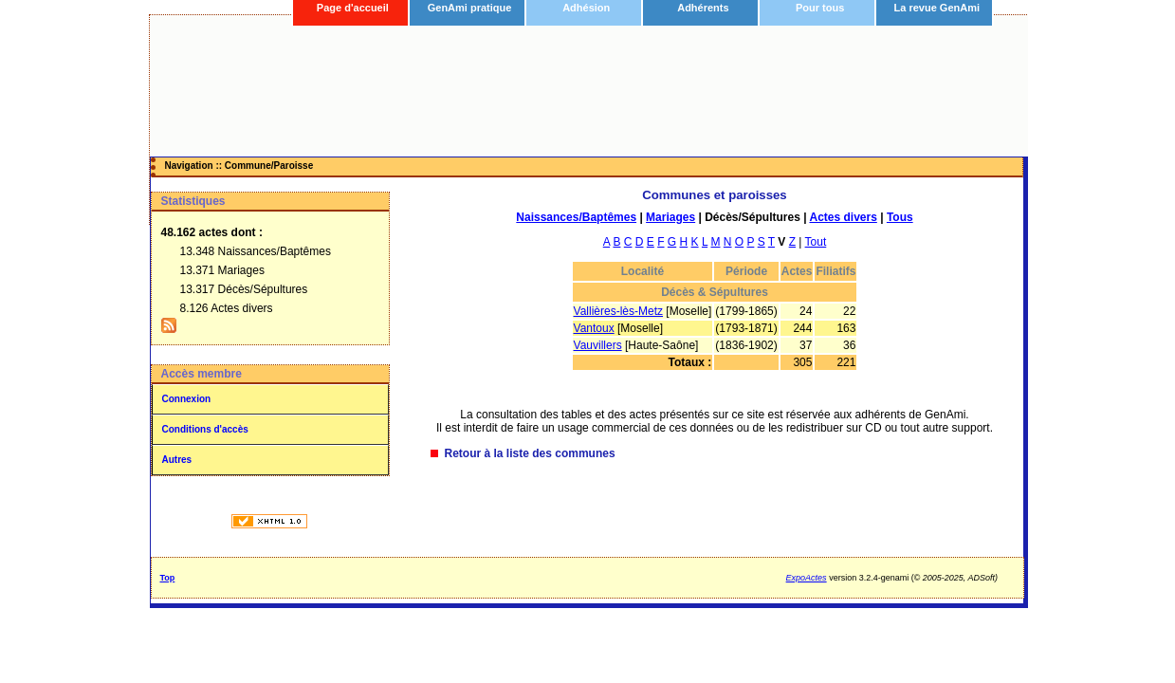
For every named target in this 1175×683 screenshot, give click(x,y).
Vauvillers (598, 345)
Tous (900, 217)
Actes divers (842, 217)
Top (167, 577)
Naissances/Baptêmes (576, 217)
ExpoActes (806, 577)
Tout (816, 242)
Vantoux (594, 328)
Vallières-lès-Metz (618, 311)
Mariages (670, 217)
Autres (177, 459)
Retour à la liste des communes (530, 453)
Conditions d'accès (205, 429)
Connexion (186, 399)
